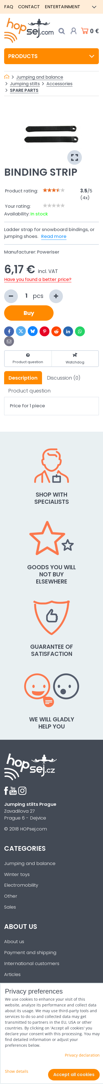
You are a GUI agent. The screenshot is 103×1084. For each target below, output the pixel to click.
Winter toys (17, 874)
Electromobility (21, 885)
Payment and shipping (30, 952)
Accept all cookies (73, 1074)
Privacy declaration (82, 1055)
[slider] (54, 190)
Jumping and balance (29, 863)
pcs (33, 296)
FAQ (8, 7)
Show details (16, 1071)
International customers (31, 963)
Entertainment (62, 7)
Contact (29, 7)
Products (51, 56)
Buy (29, 313)
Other (10, 896)
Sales (10, 907)
